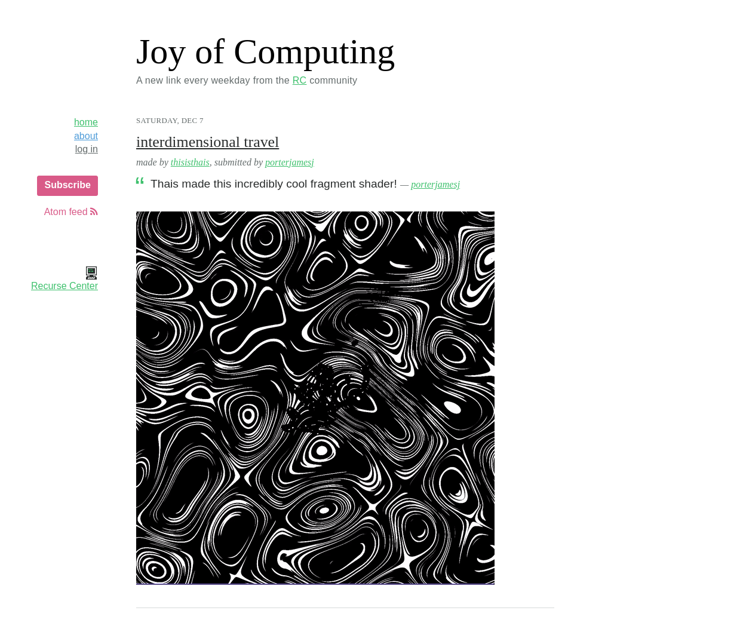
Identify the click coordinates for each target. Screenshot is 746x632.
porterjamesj (289, 162)
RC (300, 80)
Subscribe (67, 185)
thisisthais (190, 162)
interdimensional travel (207, 142)
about (86, 136)
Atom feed (71, 212)
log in (86, 149)
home (86, 122)
